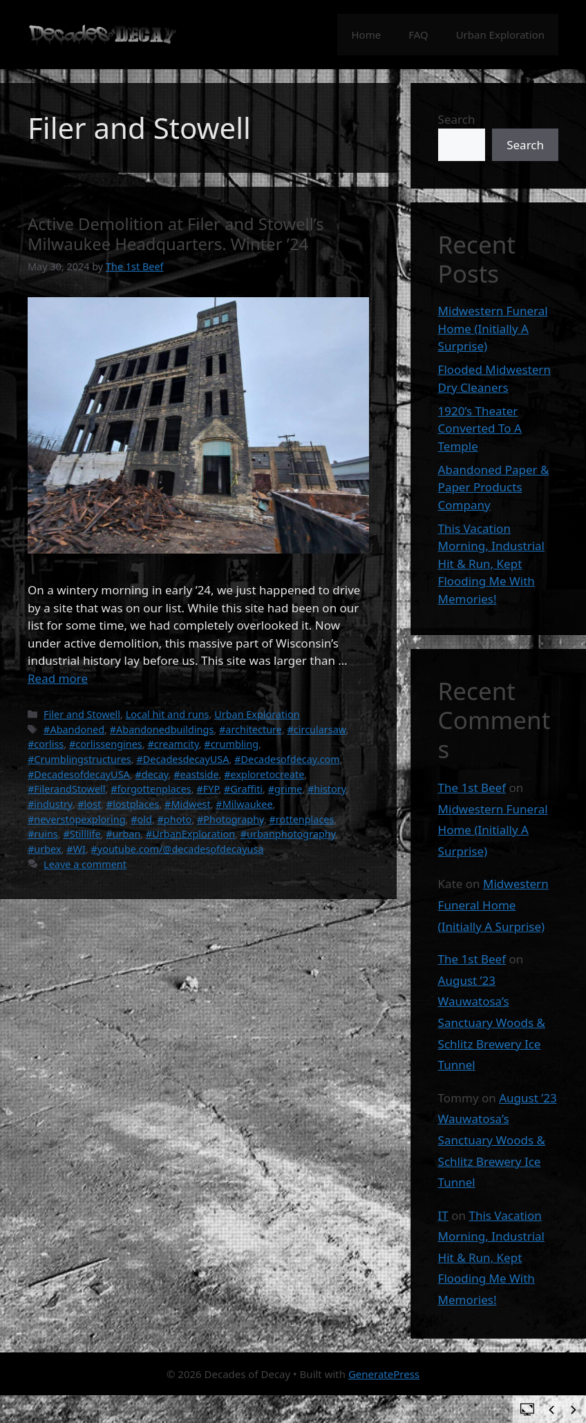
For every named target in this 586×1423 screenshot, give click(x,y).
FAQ (418, 34)
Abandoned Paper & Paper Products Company (493, 487)
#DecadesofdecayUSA (79, 774)
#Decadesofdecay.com (287, 759)
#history (327, 788)
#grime (285, 788)
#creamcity (172, 744)
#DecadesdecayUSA (182, 759)
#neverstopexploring (77, 819)
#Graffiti (243, 788)
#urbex (45, 849)
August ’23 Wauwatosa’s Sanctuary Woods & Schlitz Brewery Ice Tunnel (491, 1022)
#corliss (46, 744)
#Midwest (187, 804)
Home (366, 34)
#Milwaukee (244, 804)
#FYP (207, 788)
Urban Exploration (500, 34)
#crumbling (231, 744)
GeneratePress (383, 1374)
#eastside (195, 774)
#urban (123, 833)
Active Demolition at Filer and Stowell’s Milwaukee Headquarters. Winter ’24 (176, 234)
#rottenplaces (302, 819)
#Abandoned (74, 729)
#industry (50, 804)
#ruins (43, 833)
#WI (76, 849)
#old (141, 819)
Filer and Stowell (82, 714)
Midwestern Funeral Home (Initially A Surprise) (493, 328)
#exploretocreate (264, 774)
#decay (151, 774)
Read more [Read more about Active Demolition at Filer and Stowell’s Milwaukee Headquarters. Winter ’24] (58, 678)
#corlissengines (105, 744)
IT (443, 1215)
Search (456, 119)
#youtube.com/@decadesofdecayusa (177, 849)
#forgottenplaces (151, 788)
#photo (175, 819)
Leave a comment (85, 864)
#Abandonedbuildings (162, 729)
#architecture (250, 729)
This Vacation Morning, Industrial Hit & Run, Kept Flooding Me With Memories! (491, 563)
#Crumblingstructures (79, 759)
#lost (89, 804)
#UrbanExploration (190, 833)
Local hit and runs (167, 714)
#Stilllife (81, 833)
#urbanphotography (288, 833)
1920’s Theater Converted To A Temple (480, 428)
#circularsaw (316, 729)
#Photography (230, 819)
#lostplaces (133, 804)
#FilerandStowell (67, 788)
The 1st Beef (472, 787)
